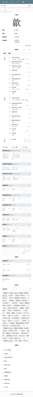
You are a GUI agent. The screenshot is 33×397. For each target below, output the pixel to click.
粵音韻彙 (14, 91)
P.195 (29, 264)
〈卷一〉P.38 (27, 139)
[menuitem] (16, 350)
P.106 (29, 85)
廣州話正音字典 (15, 57)
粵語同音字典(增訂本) (17, 61)
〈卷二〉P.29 (27, 141)
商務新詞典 (14, 70)
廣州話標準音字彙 (16, 74)
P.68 (29, 126)
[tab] (5, 10)
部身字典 (14, 87)
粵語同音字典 (15, 83)
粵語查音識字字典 (16, 79)
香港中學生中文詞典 (16, 66)
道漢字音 (14, 139)
